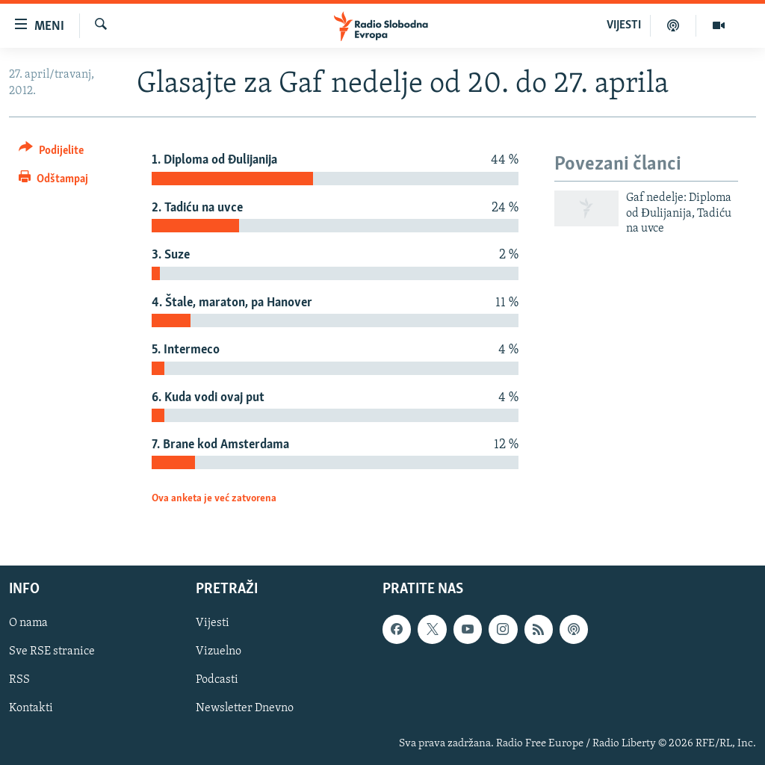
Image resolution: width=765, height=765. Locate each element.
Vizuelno (218, 651)
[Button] (51, 152)
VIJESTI (624, 25)
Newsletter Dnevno (245, 708)
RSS (19, 680)
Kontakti (31, 708)
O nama (28, 623)
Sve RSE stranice (52, 651)
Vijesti (212, 623)
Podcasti (217, 680)
